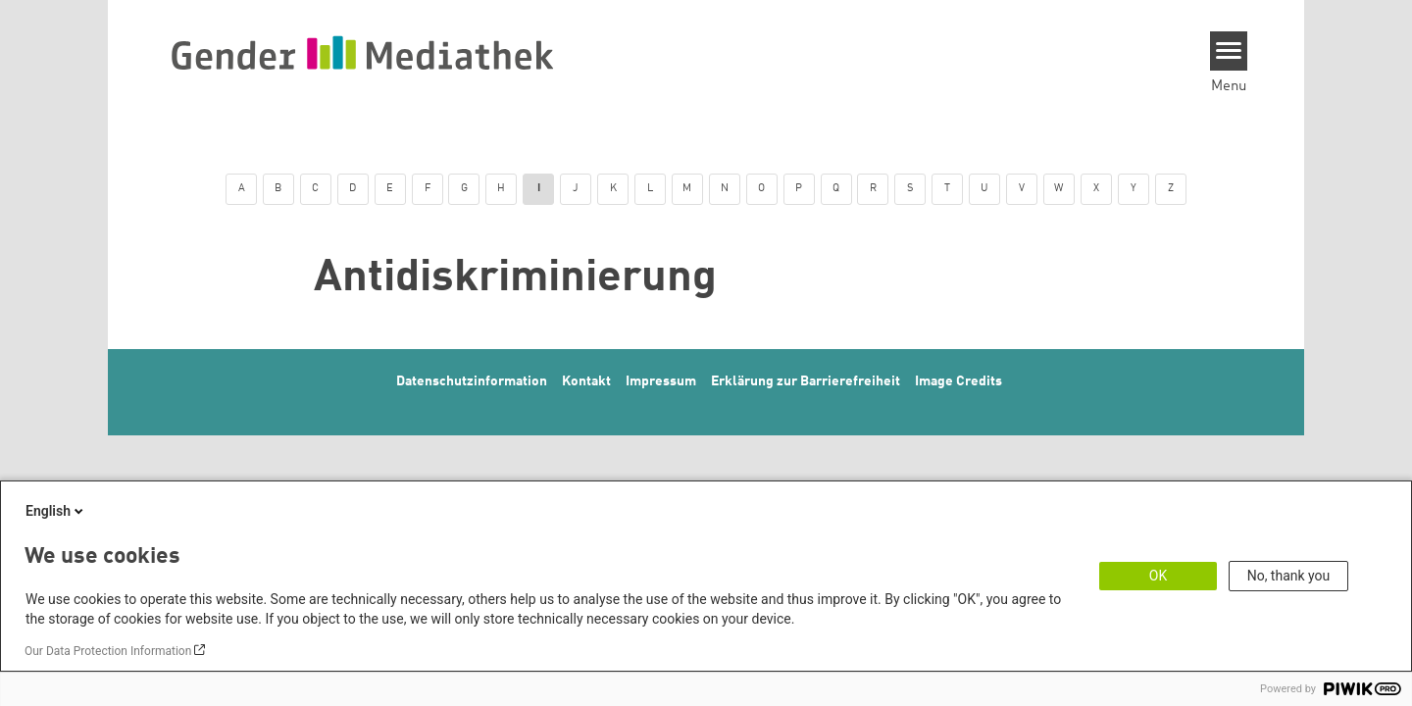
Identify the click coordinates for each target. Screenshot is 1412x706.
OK (1158, 575)
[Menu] (1229, 51)
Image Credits (958, 381)
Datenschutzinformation (471, 381)
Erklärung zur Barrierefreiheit (805, 381)
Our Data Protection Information (108, 651)
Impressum (661, 381)
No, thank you (1289, 575)
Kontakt (586, 381)
